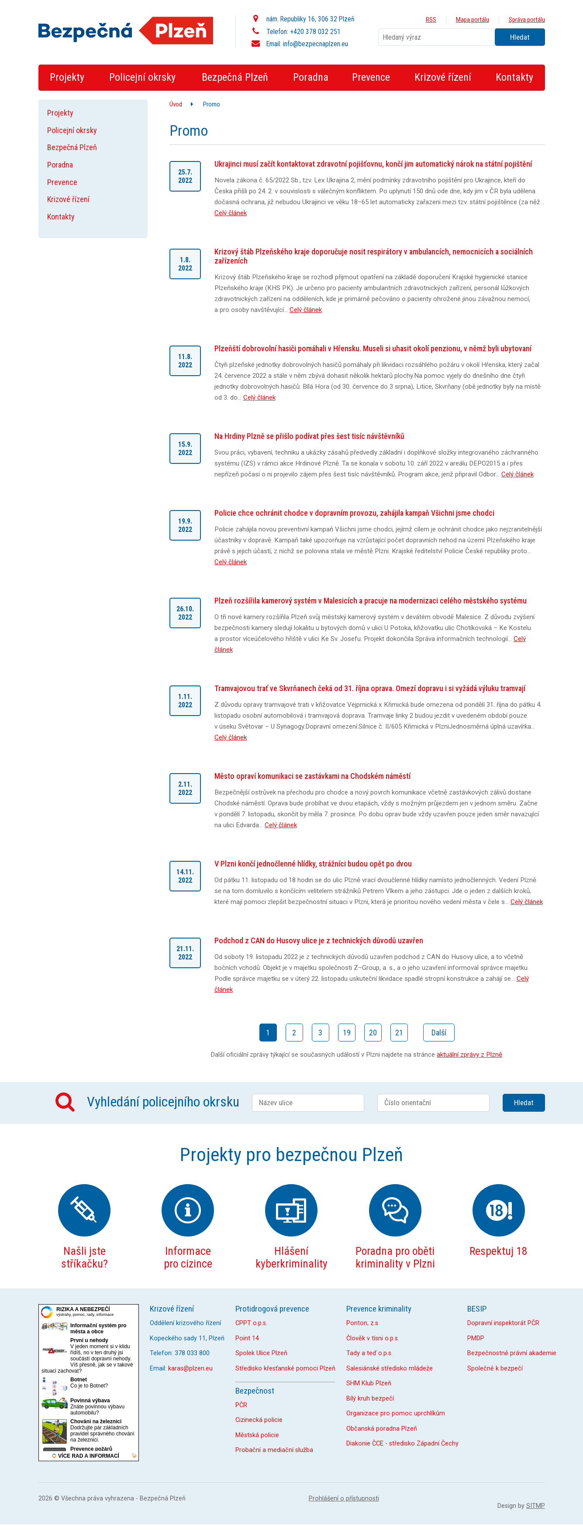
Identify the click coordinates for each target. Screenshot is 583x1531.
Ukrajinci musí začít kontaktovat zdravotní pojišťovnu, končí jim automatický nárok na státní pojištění (373, 163)
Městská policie (257, 1435)
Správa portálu (527, 20)
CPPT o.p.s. (251, 1323)
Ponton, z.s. (362, 1323)
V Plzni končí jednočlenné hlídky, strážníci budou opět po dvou (313, 863)
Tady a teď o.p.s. (369, 1353)
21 (399, 1032)
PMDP (475, 1338)
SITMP (535, 1506)
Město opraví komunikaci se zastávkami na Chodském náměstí (312, 776)
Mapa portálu (472, 20)
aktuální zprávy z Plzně (469, 1054)
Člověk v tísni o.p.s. (372, 1338)
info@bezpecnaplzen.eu (315, 44)
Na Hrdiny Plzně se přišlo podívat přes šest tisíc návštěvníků (309, 436)
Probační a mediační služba (274, 1450)
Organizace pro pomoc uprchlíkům (395, 1413)
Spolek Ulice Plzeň (261, 1353)
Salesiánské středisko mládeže (389, 1368)
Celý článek (230, 213)
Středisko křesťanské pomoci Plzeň (285, 1368)
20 (373, 1032)
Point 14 (247, 1338)
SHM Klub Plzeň (368, 1383)
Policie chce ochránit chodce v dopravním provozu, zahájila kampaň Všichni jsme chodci (354, 512)
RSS (431, 20)
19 (347, 1032)
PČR (241, 1405)
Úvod (175, 104)
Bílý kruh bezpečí (370, 1398)
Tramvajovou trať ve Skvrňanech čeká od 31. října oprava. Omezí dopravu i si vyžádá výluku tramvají (369, 688)
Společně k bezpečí (495, 1368)
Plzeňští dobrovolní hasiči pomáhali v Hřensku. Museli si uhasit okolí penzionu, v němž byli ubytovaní (372, 348)
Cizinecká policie (259, 1420)
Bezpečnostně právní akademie (511, 1353)
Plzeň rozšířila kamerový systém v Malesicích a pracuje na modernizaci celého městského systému (370, 600)
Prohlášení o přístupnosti (344, 1498)
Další (438, 1032)
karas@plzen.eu (190, 1368)
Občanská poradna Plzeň (381, 1428)
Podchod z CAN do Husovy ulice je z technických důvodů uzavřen (318, 940)
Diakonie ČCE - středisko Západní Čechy (402, 1443)
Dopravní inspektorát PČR (503, 1323)
